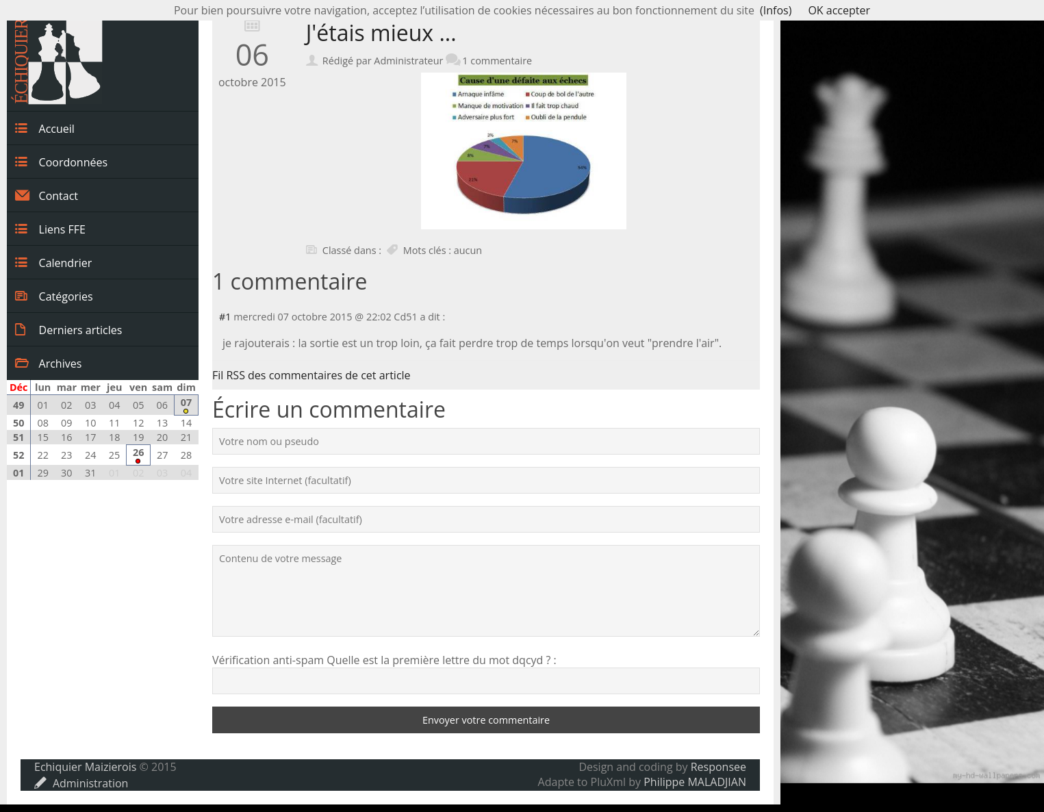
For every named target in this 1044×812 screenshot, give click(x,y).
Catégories (54, 296)
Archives (48, 363)
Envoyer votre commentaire (486, 719)
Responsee (718, 766)
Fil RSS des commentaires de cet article (311, 375)
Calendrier (53, 262)
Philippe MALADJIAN (695, 781)
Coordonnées (61, 161)
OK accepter (839, 10)
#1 (225, 316)
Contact (46, 195)
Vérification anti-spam (268, 660)
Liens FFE (50, 228)
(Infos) (775, 10)
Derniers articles (68, 329)
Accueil (45, 128)
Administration (81, 783)
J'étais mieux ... (381, 32)
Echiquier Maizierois (85, 766)
